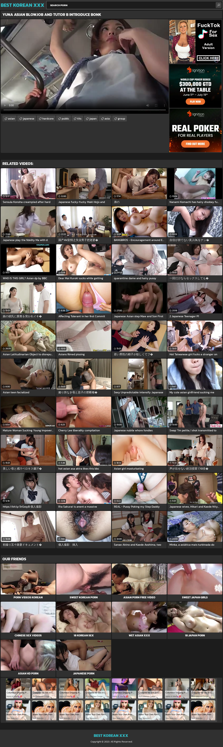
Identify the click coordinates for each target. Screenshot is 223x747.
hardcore (48, 118)
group (121, 118)
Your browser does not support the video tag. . (85, 66)
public (65, 118)
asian (11, 118)
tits (79, 118)
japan (93, 118)
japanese (28, 118)
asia (107, 118)
